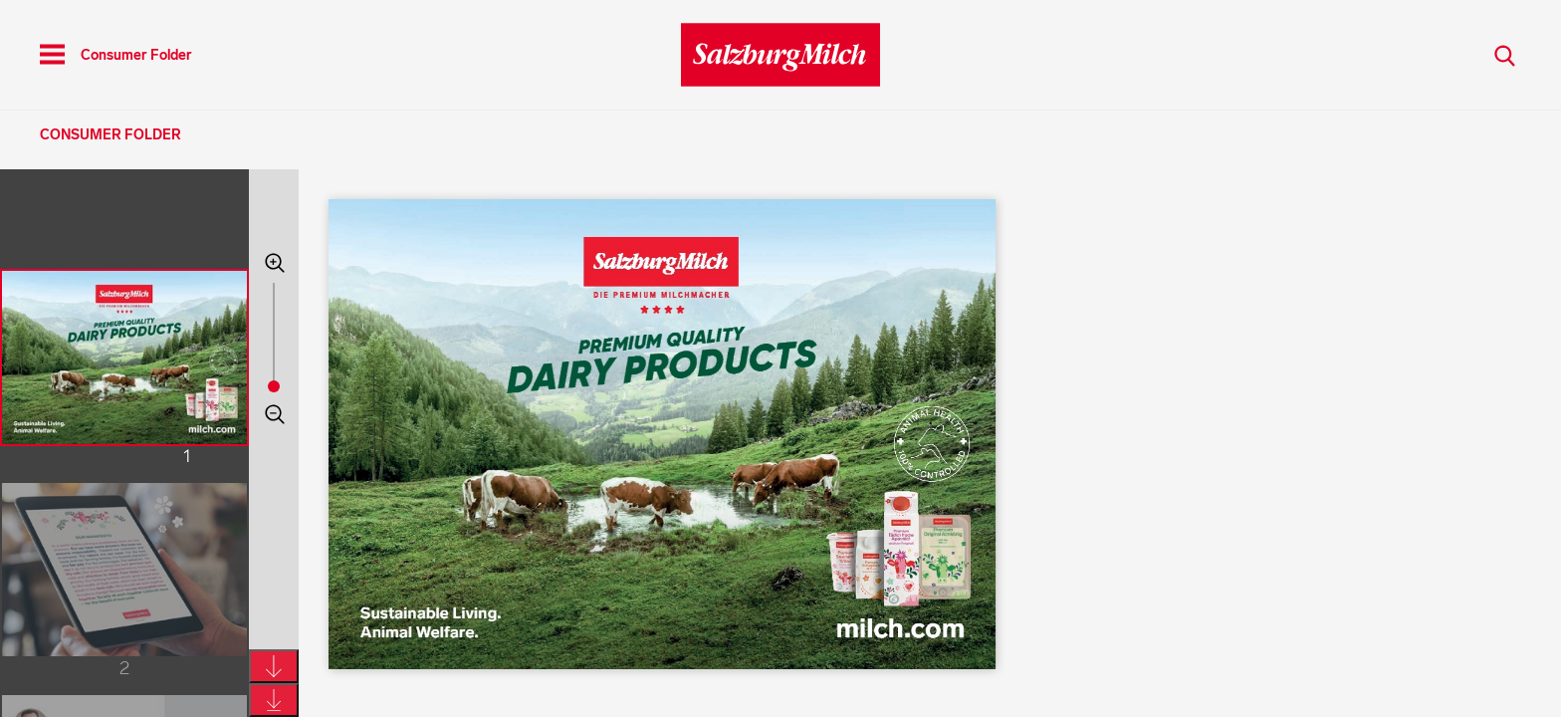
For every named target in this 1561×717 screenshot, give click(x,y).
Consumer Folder (110, 134)
